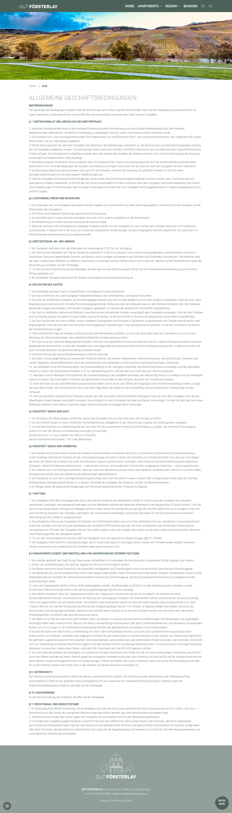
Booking (191, 6)
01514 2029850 (101, 793)
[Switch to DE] (203, 6)
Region (171, 6)
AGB (128, 800)
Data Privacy (118, 800)
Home (129, 6)
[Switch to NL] (211, 6)
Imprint (105, 800)
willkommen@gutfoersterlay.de (129, 793)
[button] (7, 806)
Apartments (148, 6)
